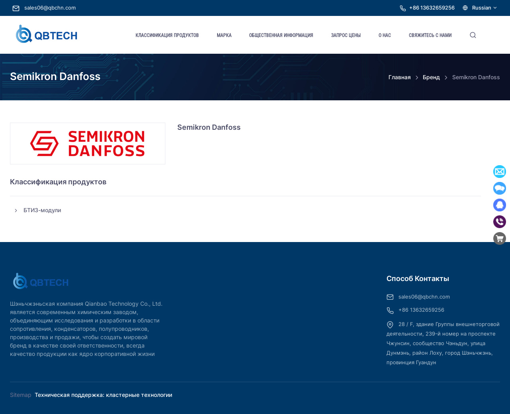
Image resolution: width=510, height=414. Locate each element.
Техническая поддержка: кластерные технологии (103, 394)
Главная (399, 77)
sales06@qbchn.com (44, 8)
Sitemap (20, 394)
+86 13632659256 (432, 8)
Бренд (431, 77)
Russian (480, 8)
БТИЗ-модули (37, 210)
